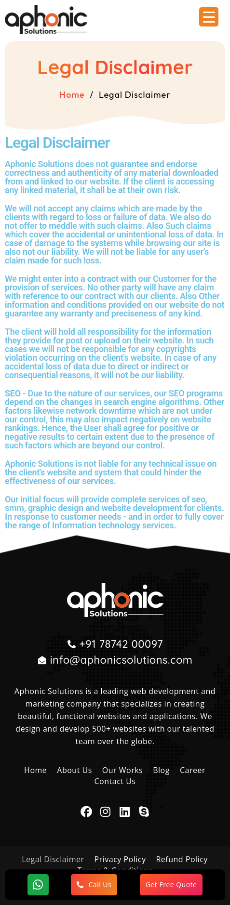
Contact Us (115, 781)
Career (192, 770)
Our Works (122, 770)
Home (71, 94)
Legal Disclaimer (53, 859)
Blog (161, 770)
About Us (74, 770)
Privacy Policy (120, 859)
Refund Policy (181, 859)
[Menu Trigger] (208, 16)
